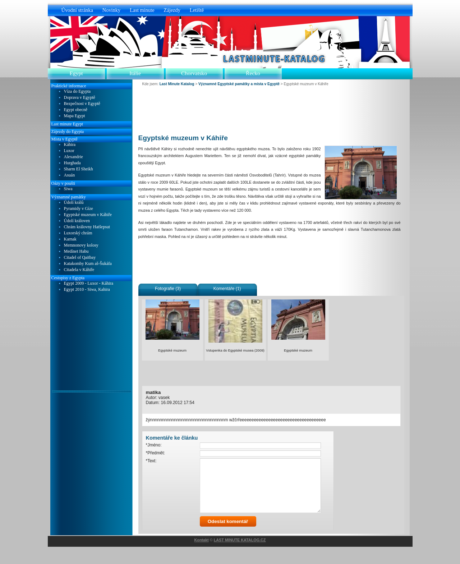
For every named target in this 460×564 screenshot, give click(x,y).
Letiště (197, 10)
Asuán (69, 175)
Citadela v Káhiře (79, 269)
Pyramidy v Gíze (78, 208)
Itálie (135, 73)
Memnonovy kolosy (81, 245)
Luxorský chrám (78, 233)
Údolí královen (77, 221)
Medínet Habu (76, 251)
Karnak (70, 239)
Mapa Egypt (74, 116)
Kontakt (201, 557)
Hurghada (72, 163)
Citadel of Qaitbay (80, 257)
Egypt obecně (76, 109)
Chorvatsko (194, 73)
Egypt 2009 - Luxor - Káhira (89, 283)
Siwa (68, 189)
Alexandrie (73, 157)
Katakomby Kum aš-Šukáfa (88, 263)
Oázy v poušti (63, 183)
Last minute (142, 10)
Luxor (69, 150)
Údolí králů (74, 202)
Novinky (111, 10)
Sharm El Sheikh (78, 169)
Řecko (253, 73)
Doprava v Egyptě (79, 97)
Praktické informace (68, 85)
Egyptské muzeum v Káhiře (88, 214)
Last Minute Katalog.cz (271, 58)
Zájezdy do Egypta (67, 131)
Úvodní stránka (77, 10)
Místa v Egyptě (64, 139)
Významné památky (68, 197)
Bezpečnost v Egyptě (82, 103)
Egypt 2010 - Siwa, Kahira (87, 289)
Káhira (70, 144)
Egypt (76, 73)
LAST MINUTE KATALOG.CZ (240, 557)
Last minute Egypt (67, 124)
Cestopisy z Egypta (68, 277)
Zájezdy (172, 10)
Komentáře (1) (227, 288)
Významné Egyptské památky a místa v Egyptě (239, 84)
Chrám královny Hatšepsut (87, 227)
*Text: (151, 460)
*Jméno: (154, 445)
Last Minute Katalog (177, 84)
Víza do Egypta (77, 91)
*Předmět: (155, 452)
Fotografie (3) (168, 288)
